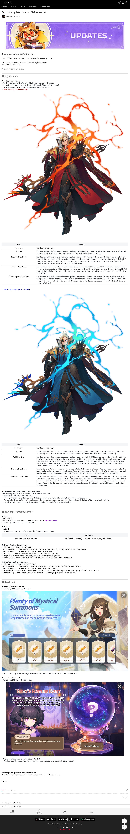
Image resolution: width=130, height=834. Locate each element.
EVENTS (13, 7)
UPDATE (8, 2)
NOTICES (5, 7)
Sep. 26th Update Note (13, 803)
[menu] (2, 2)
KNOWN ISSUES (45, 7)
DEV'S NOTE (32, 7)
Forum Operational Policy (76, 824)
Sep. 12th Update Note (13, 806)
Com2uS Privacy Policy (62, 824)
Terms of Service (52, 824)
